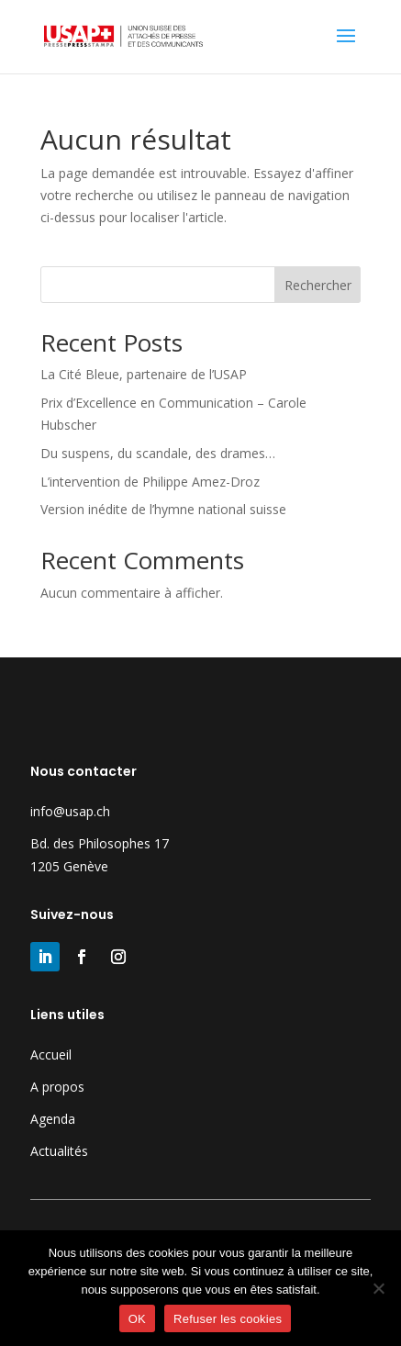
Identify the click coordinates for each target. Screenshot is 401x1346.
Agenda (52, 1118)
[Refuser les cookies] (378, 1288)
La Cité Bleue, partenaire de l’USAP (143, 374)
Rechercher (317, 285)
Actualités (59, 1151)
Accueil (51, 1054)
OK (137, 1319)
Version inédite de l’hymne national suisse (163, 509)
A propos (57, 1086)
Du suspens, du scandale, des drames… (157, 453)
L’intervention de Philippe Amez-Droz (150, 481)
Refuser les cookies (227, 1319)
